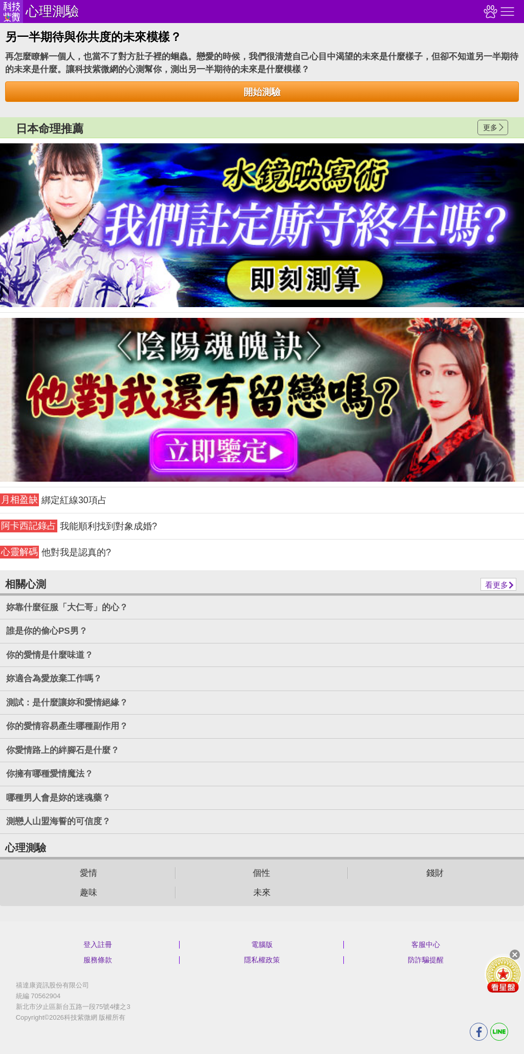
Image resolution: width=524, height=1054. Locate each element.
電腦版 (262, 944)
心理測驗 (52, 11)
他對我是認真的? (55, 552)
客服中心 (425, 944)
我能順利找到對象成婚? (78, 526)
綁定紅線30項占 (53, 499)
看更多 (496, 584)
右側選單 (506, 11)
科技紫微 (11, 11)
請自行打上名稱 (262, 225)
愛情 (88, 873)
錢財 (435, 873)
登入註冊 (97, 944)
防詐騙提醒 (426, 960)
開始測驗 (262, 92)
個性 (261, 873)
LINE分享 (499, 1032)
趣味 (88, 892)
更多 (490, 127)
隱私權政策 (262, 960)
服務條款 (97, 960)
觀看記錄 (489, 11)
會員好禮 (503, 974)
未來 (262, 892)
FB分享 (479, 1032)
